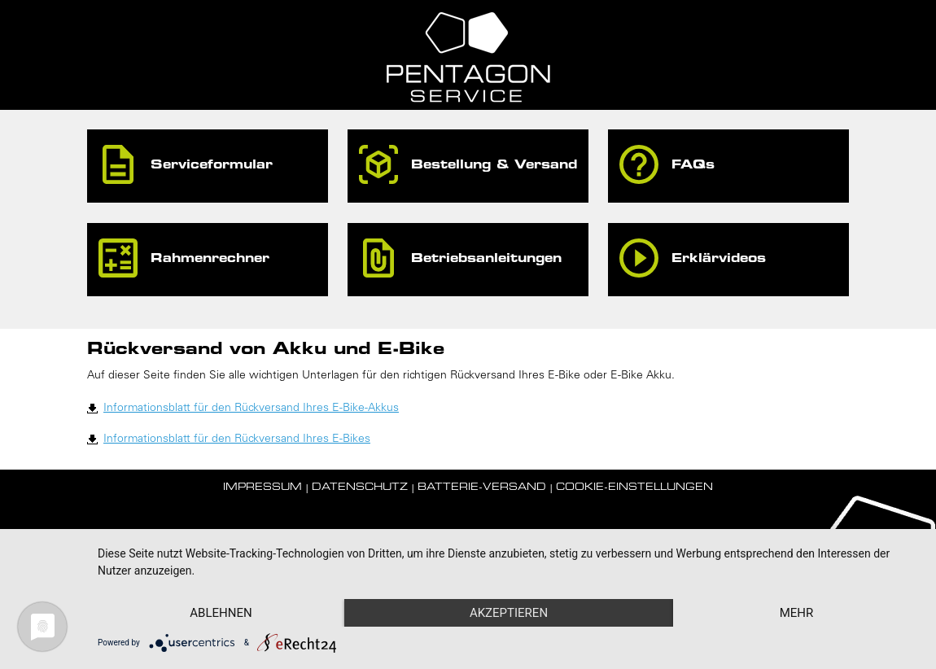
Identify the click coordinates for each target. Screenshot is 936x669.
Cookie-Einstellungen (634, 487)
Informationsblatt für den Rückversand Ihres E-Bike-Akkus (251, 408)
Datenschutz (360, 487)
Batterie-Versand (482, 487)
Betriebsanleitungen (486, 259)
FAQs (693, 166)
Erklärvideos (718, 259)
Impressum (262, 487)
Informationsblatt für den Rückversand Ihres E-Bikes (236, 439)
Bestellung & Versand (494, 166)
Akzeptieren (509, 613)
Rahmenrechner (210, 259)
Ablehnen (220, 613)
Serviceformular (212, 166)
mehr (797, 613)
